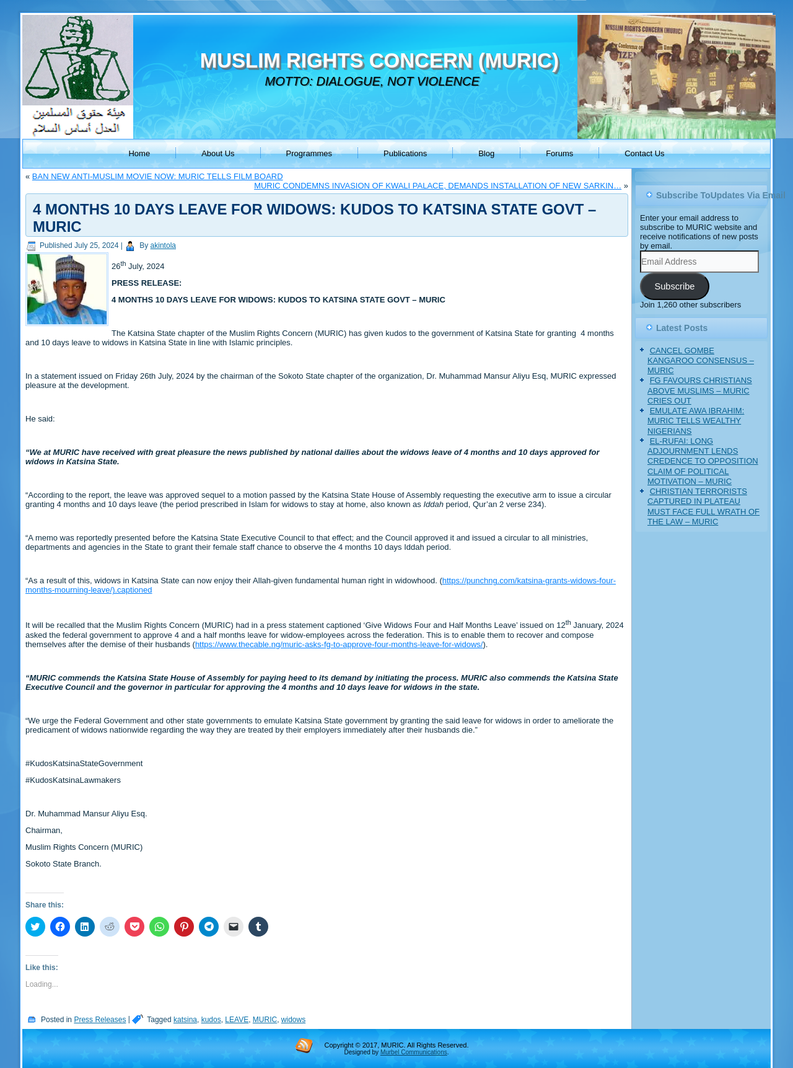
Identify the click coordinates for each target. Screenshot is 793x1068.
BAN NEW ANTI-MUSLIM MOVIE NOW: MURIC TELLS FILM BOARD (157, 176)
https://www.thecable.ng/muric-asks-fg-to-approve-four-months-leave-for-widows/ (339, 644)
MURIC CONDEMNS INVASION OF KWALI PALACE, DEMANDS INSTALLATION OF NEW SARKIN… (437, 185)
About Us (217, 153)
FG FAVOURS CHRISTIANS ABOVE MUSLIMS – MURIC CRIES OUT (699, 390)
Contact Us (644, 153)
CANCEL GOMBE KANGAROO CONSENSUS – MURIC (700, 361)
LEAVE (236, 1019)
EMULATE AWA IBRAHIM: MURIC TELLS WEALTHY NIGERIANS (695, 421)
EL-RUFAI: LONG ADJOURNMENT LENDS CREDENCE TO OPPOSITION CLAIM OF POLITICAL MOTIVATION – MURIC (702, 461)
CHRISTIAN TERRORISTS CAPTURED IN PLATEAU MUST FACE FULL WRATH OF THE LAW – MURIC (703, 506)
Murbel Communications (413, 1052)
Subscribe (674, 286)
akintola (163, 245)
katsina (185, 1019)
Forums (559, 153)
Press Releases (100, 1019)
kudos (211, 1019)
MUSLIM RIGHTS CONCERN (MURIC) (379, 60)
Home (139, 153)
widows (293, 1019)
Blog (486, 153)
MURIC (265, 1019)
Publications (405, 153)
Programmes (309, 153)
